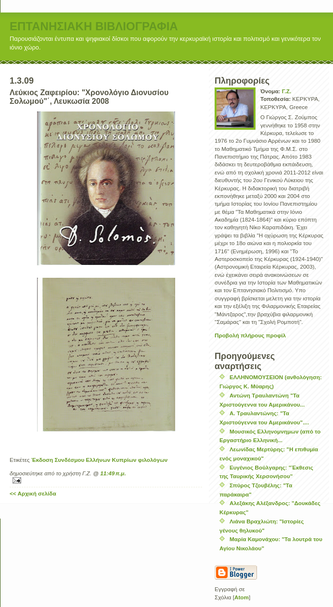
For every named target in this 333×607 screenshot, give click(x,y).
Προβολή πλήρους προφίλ (250, 335)
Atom (241, 597)
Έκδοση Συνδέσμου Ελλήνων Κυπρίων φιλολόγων (99, 460)
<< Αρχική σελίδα (33, 493)
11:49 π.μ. (113, 473)
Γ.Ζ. (286, 91)
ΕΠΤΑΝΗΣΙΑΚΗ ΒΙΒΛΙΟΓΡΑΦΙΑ (94, 26)
